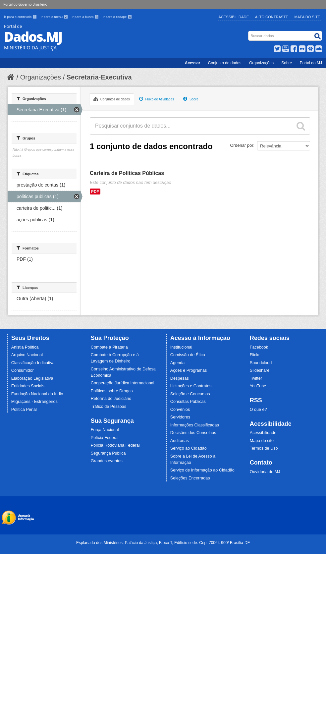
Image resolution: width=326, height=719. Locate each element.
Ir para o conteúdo (21, 17)
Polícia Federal (105, 437)
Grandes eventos (107, 461)
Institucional (181, 347)
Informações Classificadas (194, 425)
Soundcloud (261, 362)
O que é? (258, 409)
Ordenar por (241, 145)
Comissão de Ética (187, 355)
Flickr (255, 355)
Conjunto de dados (225, 63)
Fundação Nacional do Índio (37, 394)
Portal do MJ (311, 63)
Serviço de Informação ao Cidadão (202, 470)
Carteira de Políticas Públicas (127, 173)
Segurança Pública (108, 453)
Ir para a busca (86, 17)
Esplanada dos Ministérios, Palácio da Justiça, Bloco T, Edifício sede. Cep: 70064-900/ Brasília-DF (163, 542)
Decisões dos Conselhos (193, 432)
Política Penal (24, 409)
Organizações (261, 63)
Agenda (177, 362)
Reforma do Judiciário (111, 398)
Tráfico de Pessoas (108, 406)
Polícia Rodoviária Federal (115, 445)
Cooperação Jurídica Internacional (122, 383)
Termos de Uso (264, 448)
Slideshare (260, 370)
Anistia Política (25, 347)
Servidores (180, 417)
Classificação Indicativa (33, 362)
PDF (95, 191)
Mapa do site (262, 440)
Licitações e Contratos (191, 386)
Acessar (192, 63)
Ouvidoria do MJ (265, 472)
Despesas (179, 378)
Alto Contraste (271, 17)
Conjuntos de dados (111, 98)
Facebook (259, 347)
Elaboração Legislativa (32, 378)
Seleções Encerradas (190, 478)
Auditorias (179, 440)
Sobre (286, 63)
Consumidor (22, 370)
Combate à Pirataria (109, 347)
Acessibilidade (233, 17)
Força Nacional (105, 429)
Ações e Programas (188, 370)
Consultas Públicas (188, 401)
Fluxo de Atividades (156, 98)
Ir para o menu (54, 17)
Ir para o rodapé (117, 17)
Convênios (180, 409)
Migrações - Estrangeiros (34, 401)
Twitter (256, 378)
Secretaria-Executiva (99, 77)
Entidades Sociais (27, 386)
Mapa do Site (307, 17)
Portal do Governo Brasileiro (25, 4)
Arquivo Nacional (27, 355)
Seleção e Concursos (190, 394)
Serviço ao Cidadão (188, 448)
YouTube (258, 386)
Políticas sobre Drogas (112, 391)
